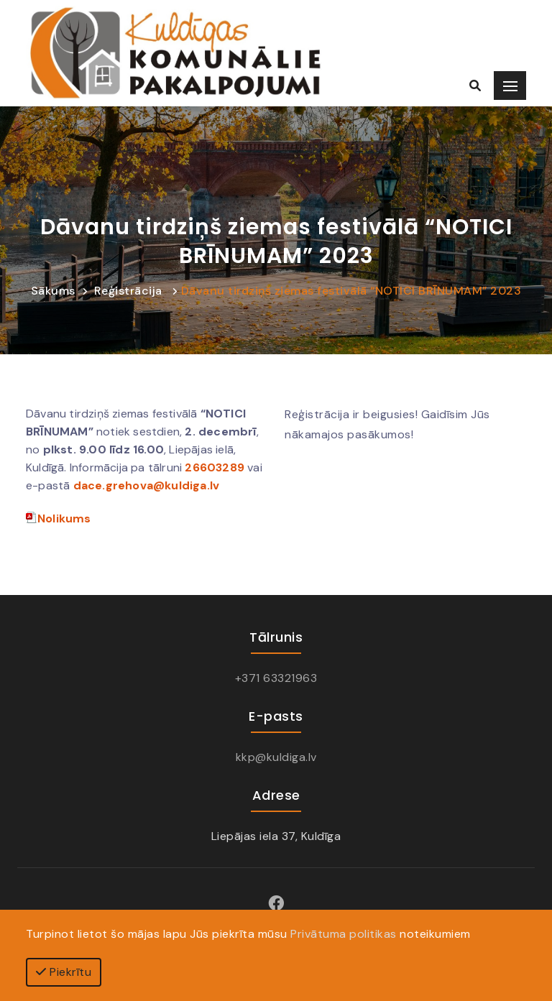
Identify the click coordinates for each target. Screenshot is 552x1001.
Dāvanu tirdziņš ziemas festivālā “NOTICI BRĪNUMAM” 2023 (351, 290)
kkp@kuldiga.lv (276, 757)
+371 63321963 (276, 678)
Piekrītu (63, 971)
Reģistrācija (128, 290)
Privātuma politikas (343, 933)
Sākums (53, 290)
